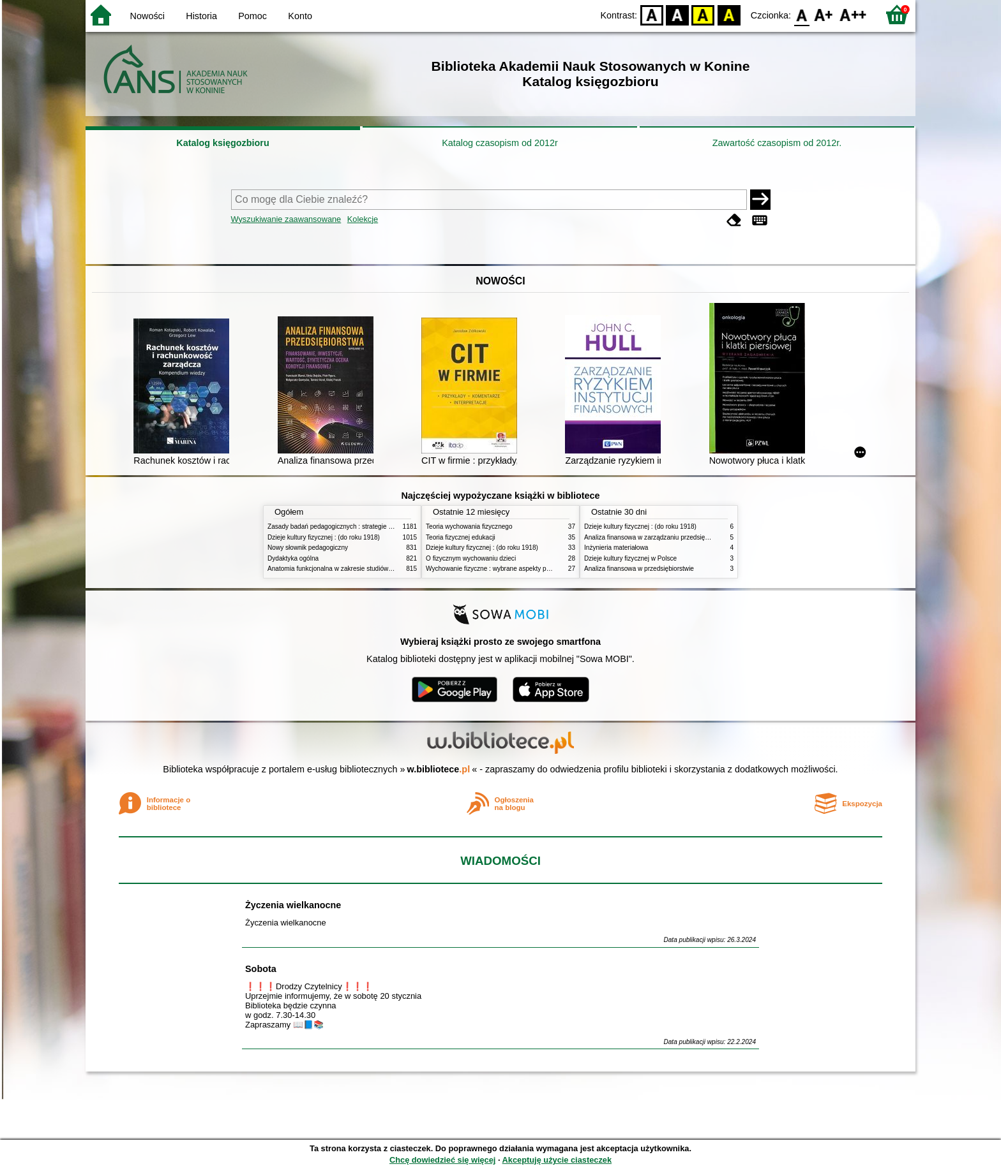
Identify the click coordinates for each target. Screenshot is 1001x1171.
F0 (801, 14)
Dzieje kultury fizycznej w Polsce (630, 558)
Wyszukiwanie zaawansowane (286, 219)
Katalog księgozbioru (222, 143)
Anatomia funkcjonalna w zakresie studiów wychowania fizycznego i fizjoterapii (379, 568)
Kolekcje (362, 219)
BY (728, 14)
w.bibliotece (438, 769)
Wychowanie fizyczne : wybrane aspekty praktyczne (500, 568)
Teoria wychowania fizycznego (469, 526)
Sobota (260, 969)
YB (703, 14)
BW (677, 14)
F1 (824, 14)
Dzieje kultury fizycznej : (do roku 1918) (323, 537)
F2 (853, 14)
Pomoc (252, 16)
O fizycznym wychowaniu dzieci (471, 558)
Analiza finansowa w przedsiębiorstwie (639, 568)
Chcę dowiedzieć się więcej (442, 1160)
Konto (300, 16)
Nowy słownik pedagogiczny (307, 547)
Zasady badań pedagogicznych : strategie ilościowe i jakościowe (359, 526)
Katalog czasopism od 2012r (500, 143)
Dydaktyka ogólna (293, 558)
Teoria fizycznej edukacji (460, 537)
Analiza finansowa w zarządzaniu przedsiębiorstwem (659, 537)
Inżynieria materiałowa (616, 547)
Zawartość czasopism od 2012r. (776, 143)
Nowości (147, 16)
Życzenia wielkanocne (293, 905)
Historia (201, 16)
